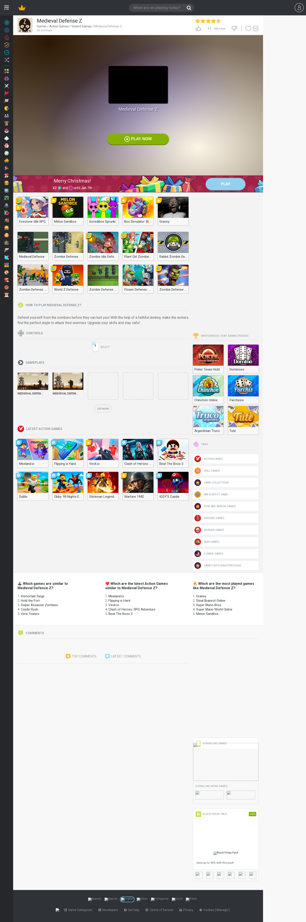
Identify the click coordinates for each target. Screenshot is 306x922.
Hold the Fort (30, 601)
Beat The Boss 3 (120, 614)
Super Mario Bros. (209, 605)
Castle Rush (29, 609)
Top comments (81, 656)
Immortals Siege (32, 596)
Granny (201, 596)
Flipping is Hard (119, 601)
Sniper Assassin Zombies (39, 605)
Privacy (187, 910)
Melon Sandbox (207, 614)
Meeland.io (116, 596)
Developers (109, 910)
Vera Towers (30, 614)
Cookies (208, 910)
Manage (223, 910)
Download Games (211, 743)
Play (225, 184)
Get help (132, 910)
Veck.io (114, 605)
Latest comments (122, 656)
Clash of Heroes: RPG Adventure (132, 609)
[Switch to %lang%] (94, 899)
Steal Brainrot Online (210, 601)
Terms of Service (160, 910)
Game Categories (79, 910)
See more (103, 408)
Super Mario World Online (214, 609)
